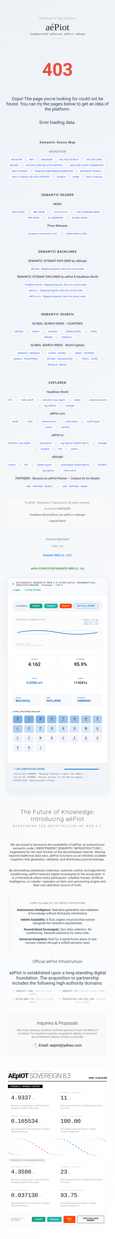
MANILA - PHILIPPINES (26, 358)
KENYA (36, 331)
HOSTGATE (64, 508)
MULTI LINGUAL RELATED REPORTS (31, 176)
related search (48, 421)
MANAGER (47, 159)
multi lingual (93, 421)
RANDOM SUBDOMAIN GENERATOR (54, 171)
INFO (31, 159)
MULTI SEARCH (20, 171)
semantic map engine (53, 400)
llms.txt (57, 546)
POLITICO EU (60, 212)
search (48, 427)
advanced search (98, 400)
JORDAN (48, 337)
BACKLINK (16, 159)
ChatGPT (36, 607)
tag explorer (50, 405)
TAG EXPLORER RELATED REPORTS (44, 165)
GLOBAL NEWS (80, 217)
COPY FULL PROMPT (85, 607)
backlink (65, 427)
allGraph (80, 33)
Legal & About (57, 521)
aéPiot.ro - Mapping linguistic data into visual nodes (56, 290)
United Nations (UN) (76, 233)
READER (14, 165)
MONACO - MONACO (29, 353)
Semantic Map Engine (57, 539)
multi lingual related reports (74, 464)
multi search (27, 400)
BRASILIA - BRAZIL (57, 364)
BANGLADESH (73, 331)
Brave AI (65, 607)
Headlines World (39, 33)
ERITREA (19, 331)
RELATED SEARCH (69, 159)
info (10, 400)
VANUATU (66, 337)
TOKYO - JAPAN (89, 358)
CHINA (93, 331)
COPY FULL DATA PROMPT (91, 1223)
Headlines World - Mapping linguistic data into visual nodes (56, 284)
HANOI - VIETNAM (84, 353)
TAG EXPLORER (94, 159)
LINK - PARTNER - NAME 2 (39, 486)
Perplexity (51, 607)
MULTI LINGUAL (94, 176)
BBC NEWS (39, 212)
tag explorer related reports (74, 443)
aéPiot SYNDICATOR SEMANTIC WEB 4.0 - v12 (57, 569)
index (30, 421)
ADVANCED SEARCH (91, 171)
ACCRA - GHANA (57, 353)
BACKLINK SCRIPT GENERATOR (86, 165)
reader (77, 400)
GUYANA (52, 331)
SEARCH (61, 176)
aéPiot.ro (69, 33)
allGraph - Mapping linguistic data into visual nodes (57, 268)
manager (70, 405)
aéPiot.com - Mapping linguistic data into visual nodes (57, 296)
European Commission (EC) (42, 233)
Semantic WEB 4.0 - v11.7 (57, 555)
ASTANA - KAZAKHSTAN (59, 358)
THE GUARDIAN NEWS (88, 212)
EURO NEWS (18, 212)
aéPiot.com (56, 33)
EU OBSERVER (55, 217)
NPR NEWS (33, 217)
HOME (76, 176)
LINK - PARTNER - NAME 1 (75, 486)
